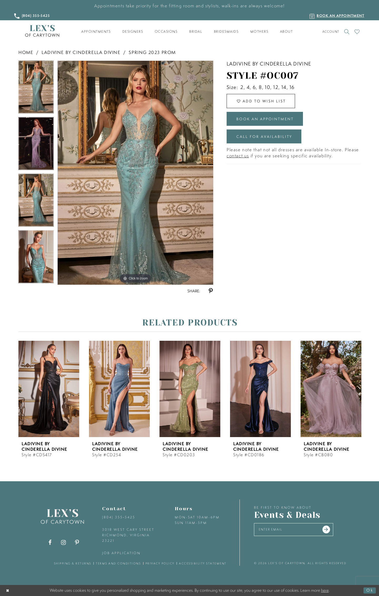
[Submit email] (332, 530)
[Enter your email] (297, 530)
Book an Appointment (268, 120)
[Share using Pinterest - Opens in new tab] (210, 291)
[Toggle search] (347, 31)
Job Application (121, 553)
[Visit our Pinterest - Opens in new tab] (77, 542)
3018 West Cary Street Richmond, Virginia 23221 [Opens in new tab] (128, 535)
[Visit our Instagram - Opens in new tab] (63, 542)
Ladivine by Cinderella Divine (81, 52)
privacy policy (160, 563)
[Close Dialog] (8, 590)
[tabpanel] (36, 89)
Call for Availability (266, 139)
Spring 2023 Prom (152, 52)
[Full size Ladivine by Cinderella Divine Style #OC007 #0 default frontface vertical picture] (135, 172)
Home (25, 52)
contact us (238, 159)
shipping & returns (72, 563)
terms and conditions (118, 563)
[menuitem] (96, 31)
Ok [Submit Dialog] (369, 590)
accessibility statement (203, 563)
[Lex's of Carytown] (42, 31)
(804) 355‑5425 (118, 517)
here (325, 590)
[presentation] (48, 389)
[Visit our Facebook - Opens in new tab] (50, 542)
